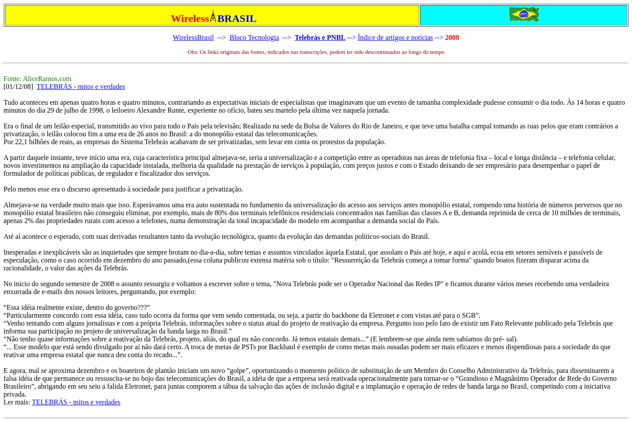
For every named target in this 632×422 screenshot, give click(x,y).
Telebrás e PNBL (319, 37)
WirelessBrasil (193, 37)
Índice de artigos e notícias (395, 37)
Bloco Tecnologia (254, 37)
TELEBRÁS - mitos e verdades (80, 86)
